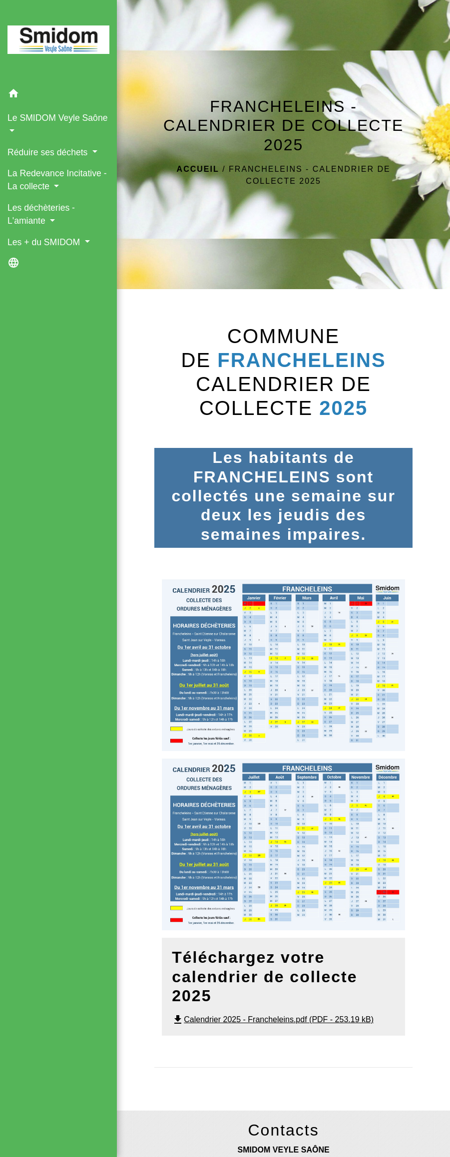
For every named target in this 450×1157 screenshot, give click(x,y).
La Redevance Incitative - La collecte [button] (57, 179)
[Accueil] (58, 41)
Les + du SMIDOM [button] (44, 242)
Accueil (198, 169)
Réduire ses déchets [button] (48, 152)
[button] (58, 95)
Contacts (283, 1130)
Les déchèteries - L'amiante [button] (41, 214)
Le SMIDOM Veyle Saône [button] (57, 118)
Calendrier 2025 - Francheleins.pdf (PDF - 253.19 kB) (273, 1019)
